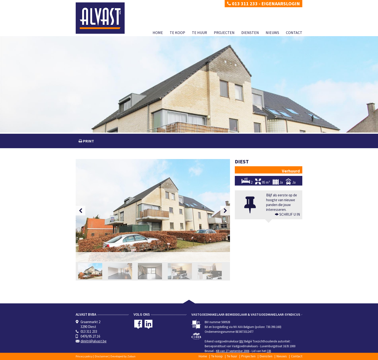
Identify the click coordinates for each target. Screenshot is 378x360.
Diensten (250, 32)
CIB (269, 351)
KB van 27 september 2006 (232, 351)
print (88, 141)
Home (158, 32)
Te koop (177, 32)
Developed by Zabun (122, 356)
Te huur (199, 32)
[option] (153, 210)
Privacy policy (84, 356)
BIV (241, 341)
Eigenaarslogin (280, 3)
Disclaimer (101, 356)
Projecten (224, 32)
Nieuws (272, 32)
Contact (294, 32)
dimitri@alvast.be (94, 341)
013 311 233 (242, 3)
